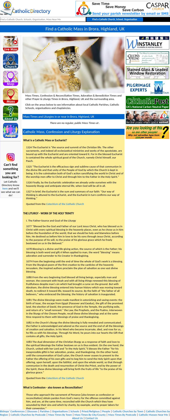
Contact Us (91, 418)
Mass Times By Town (60, 414)
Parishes (44, 411)
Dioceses (32, 411)
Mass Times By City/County (90, 414)
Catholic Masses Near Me (153, 414)
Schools (74, 411)
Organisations (60, 411)
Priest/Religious (91, 411)
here (5, 188)
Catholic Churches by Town (128, 411)
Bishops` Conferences (12, 411)
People (106, 411)
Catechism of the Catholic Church (65, 204)
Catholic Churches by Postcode (28, 414)
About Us (77, 418)
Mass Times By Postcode (122, 414)
